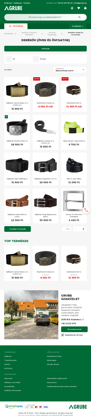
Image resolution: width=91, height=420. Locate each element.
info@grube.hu (80, 3)
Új (6, 117)
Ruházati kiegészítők (52, 34)
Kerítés (7, 364)
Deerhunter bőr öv (74, 103)
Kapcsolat (8, 378)
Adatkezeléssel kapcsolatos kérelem (62, 386)
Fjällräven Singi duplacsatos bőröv (45, 216)
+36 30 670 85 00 (65, 3)
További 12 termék (17, 229)
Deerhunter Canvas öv (45, 103)
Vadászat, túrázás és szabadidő (29, 34)
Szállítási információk (12, 390)
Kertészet (8, 368)
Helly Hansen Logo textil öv (74, 141)
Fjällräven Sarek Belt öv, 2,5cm (17, 216)
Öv (14, 59)
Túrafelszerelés (10, 360)
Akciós (36, 79)
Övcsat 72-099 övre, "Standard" (74, 216)
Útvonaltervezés (74, 330)
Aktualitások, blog (54, 356)
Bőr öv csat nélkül (74, 179)
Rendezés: (60, 69)
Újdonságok (51, 360)
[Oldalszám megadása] (65, 229)
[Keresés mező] (45, 17)
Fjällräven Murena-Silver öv (17, 141)
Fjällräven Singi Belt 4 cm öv (45, 179)
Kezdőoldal (8, 34)
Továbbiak (78, 26)
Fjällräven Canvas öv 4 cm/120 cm (45, 142)
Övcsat (43, 59)
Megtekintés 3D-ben (72, 335)
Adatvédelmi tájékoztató (57, 378)
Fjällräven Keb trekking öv (17, 179)
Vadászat (8, 356)
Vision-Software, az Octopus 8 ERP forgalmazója (54, 415)
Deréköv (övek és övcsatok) (75, 34)
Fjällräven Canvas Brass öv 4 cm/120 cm (17, 104)
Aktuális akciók (53, 364)
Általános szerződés (12, 382)
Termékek (16, 26)
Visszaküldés (9, 386)
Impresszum (52, 382)
